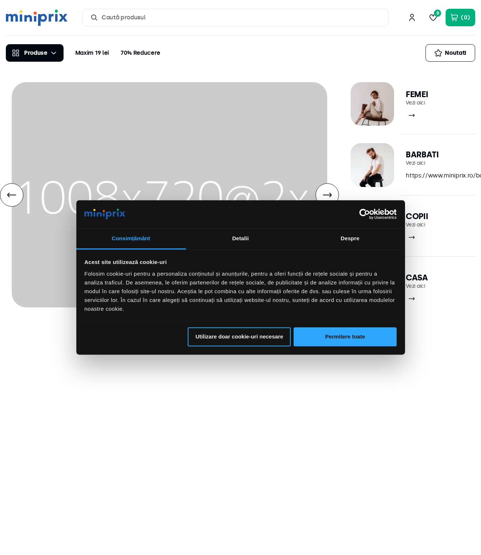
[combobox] (235, 17)
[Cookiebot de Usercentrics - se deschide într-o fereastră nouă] (365, 214)
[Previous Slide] (11, 195)
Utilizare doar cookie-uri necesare (239, 337)
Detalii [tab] (240, 238)
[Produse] (35, 53)
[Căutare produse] (94, 17)
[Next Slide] (327, 195)
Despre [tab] (350, 238)
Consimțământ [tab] (131, 238)
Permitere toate (345, 337)
